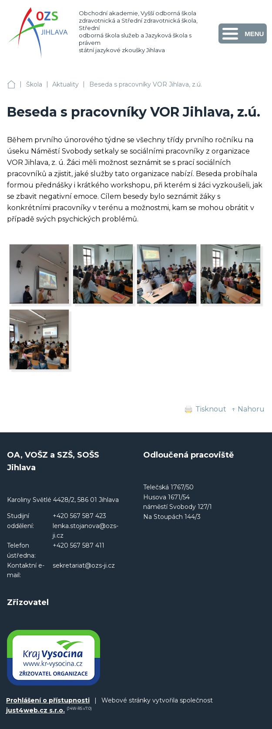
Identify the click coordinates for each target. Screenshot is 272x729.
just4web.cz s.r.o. (35, 710)
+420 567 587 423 (79, 516)
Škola (34, 84)
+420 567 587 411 (78, 545)
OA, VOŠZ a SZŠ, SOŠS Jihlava (11, 85)
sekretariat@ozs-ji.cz (84, 565)
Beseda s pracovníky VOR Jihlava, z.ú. (145, 84)
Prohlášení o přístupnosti (48, 700)
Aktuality (65, 84)
